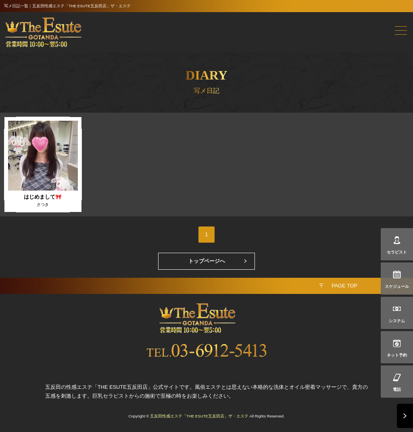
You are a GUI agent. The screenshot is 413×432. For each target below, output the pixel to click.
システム (397, 321)
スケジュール (397, 286)
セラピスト (397, 252)
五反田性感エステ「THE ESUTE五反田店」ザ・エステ (199, 416)
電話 (397, 389)
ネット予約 (397, 355)
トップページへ (206, 261)
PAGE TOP (344, 286)
